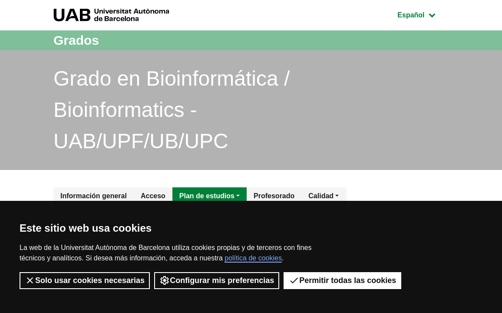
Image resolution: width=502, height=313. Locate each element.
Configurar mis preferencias (216, 280)
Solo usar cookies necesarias (85, 280)
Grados (76, 40)
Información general (93, 196)
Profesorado (274, 196)
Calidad (321, 196)
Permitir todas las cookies (342, 280)
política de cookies (253, 258)
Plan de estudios (206, 196)
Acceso (153, 196)
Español (423, 14)
